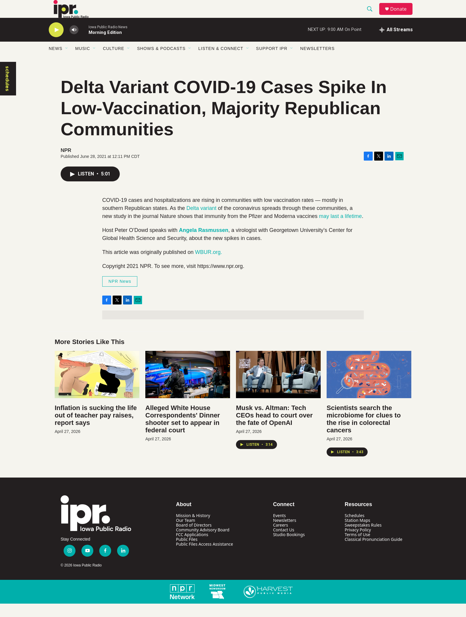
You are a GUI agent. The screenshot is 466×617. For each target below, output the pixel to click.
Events (279, 529)
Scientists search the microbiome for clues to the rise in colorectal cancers (364, 432)
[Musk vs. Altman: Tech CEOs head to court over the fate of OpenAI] (278, 388)
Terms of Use (357, 548)
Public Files (186, 552)
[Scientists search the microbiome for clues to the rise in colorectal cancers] (369, 388)
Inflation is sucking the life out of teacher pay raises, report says (96, 428)
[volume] (74, 43)
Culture (113, 61)
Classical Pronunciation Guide (373, 552)
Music (82, 61)
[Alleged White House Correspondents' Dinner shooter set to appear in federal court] (187, 388)
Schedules (354, 529)
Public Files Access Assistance (204, 557)
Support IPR (271, 61)
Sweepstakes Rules (363, 538)
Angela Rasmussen (203, 244)
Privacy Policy (358, 543)
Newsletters (317, 61)
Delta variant (201, 221)
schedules (7, 92)
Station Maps (357, 533)
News (55, 61)
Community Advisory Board (202, 543)
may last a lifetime (340, 230)
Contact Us (283, 543)
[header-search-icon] (372, 15)
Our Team (185, 533)
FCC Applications (192, 548)
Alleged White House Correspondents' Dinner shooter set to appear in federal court (182, 432)
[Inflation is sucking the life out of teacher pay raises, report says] (97, 388)
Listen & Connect (220, 61)
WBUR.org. (208, 266)
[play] (56, 43)
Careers (280, 538)
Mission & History (193, 529)
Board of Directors (194, 538)
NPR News (119, 294)
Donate (402, 15)
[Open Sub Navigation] (66, 61)
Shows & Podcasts (161, 61)
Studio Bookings (289, 548)
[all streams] (396, 43)
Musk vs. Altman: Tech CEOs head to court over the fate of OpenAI (274, 428)
